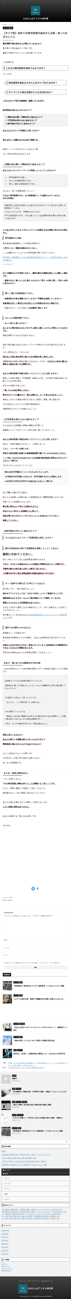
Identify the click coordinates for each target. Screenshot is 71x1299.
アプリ (7, 1199)
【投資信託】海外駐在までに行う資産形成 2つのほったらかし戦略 (38, 986)
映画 (6, 1194)
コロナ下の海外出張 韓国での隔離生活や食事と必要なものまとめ (38, 999)
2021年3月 (5, 1250)
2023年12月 (5, 1230)
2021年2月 (5, 1254)
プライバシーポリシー (33, 1281)
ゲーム (7, 1189)
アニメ (7, 1178)
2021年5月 (5, 1244)
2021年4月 (5, 1247)
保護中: (15, 1078)
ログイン (4, 1264)
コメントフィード (7, 1268)
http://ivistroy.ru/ (58, 1212)
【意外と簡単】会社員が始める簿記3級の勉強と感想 (31, 1105)
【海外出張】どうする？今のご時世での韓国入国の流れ (34, 1041)
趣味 (6, 1173)
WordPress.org (6, 1270)
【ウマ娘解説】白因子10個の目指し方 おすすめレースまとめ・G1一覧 (25, 1214)
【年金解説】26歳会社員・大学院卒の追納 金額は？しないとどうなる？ (39, 1092)
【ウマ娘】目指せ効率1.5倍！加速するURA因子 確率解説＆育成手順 (24, 1216)
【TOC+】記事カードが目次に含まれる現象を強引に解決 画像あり (37, 1118)
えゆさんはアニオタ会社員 (35, 18)
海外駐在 (10, 900)
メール (6, 947)
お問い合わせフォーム (46, 1281)
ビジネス (6, 897)
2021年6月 (5, 1240)
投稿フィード (5, 1266)
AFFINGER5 (48, 1296)
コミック (8, 1183)
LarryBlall (55, 1214)
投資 (11, 897)
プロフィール (22, 1281)
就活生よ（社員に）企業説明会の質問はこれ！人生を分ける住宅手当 (39, 1054)
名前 (6, 940)
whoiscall (56, 1209)
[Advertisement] (35, 844)
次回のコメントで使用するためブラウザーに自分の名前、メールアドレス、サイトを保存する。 (33, 963)
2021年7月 (5, 1237)
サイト (6, 955)
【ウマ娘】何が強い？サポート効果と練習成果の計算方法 (26, 1067)
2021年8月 (5, 1234)
